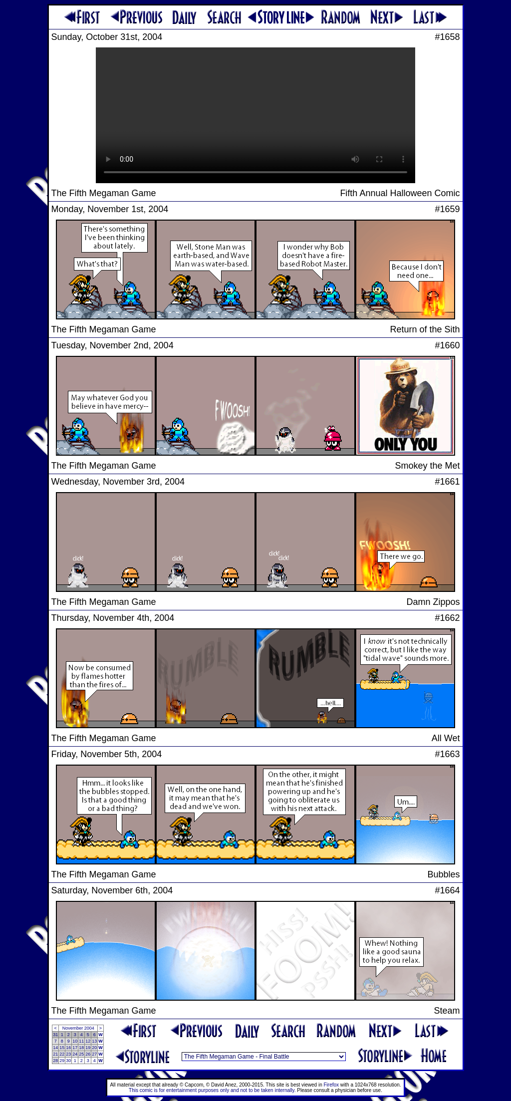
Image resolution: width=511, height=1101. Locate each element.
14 (55, 1047)
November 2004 (78, 1028)
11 (81, 1041)
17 (74, 1047)
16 (68, 1047)
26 (87, 1054)
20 (94, 1047)
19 (87, 1047)
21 (55, 1054)
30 (68, 1060)
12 (87, 1041)
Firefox (331, 1085)
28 (55, 1060)
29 (61, 1060)
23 (68, 1054)
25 (81, 1054)
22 (61, 1054)
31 (55, 1034)
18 (81, 1047)
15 (61, 1047)
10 (74, 1041)
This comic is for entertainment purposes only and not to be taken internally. (212, 1090)
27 (94, 1054)
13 (94, 1041)
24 (74, 1054)
